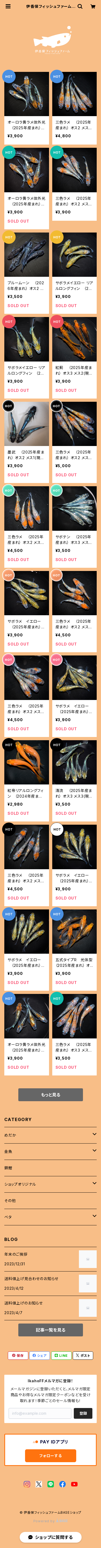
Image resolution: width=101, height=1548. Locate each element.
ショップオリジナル (20, 1184)
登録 (83, 1413)
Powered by (50, 1521)
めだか (10, 1135)
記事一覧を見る (50, 1330)
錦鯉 (8, 1168)
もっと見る (50, 1094)
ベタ (8, 1217)
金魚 (8, 1151)
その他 (10, 1200)
